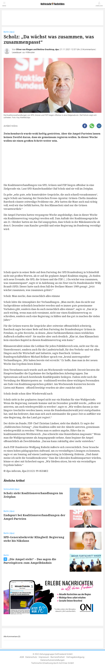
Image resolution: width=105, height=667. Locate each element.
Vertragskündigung (75, 657)
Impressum (44, 657)
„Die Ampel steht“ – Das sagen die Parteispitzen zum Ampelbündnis (30, 561)
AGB (22, 657)
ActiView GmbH (66, 663)
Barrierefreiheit (58, 657)
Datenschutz (31, 657)
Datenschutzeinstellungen (52, 660)
